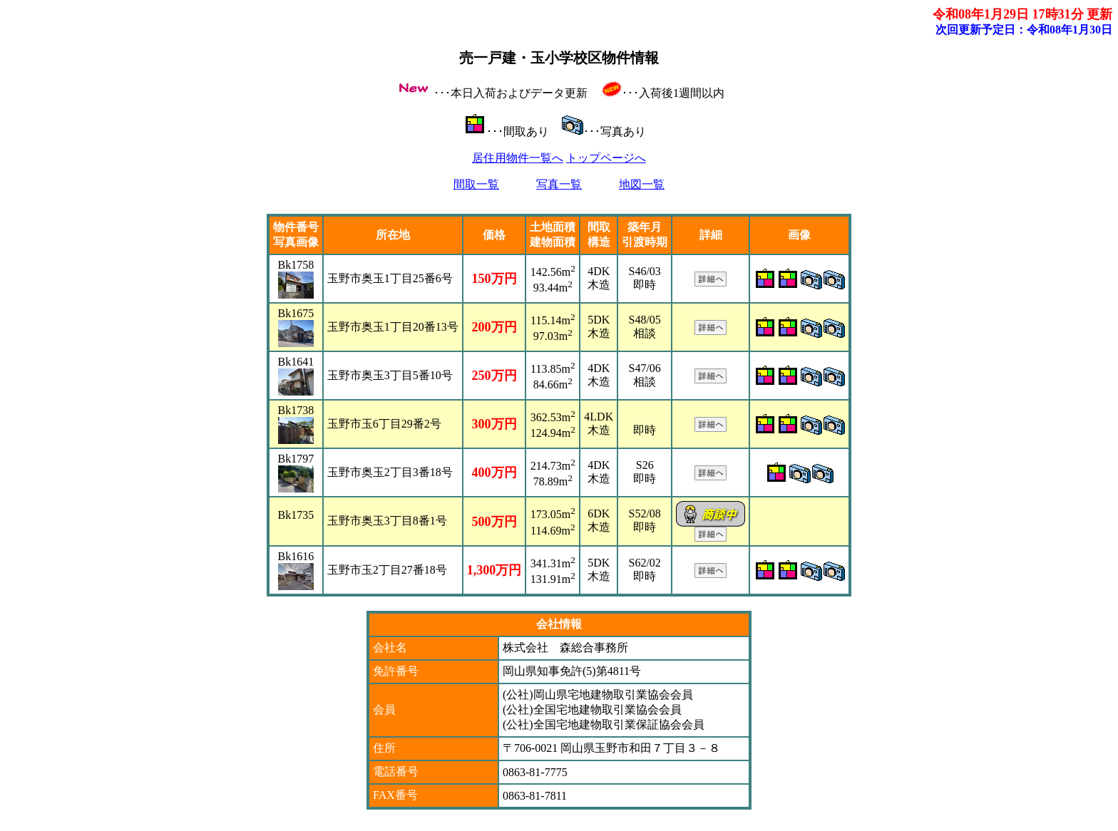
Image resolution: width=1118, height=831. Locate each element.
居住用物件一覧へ (517, 158)
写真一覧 (559, 184)
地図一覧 (642, 184)
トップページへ (606, 158)
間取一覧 (476, 184)
